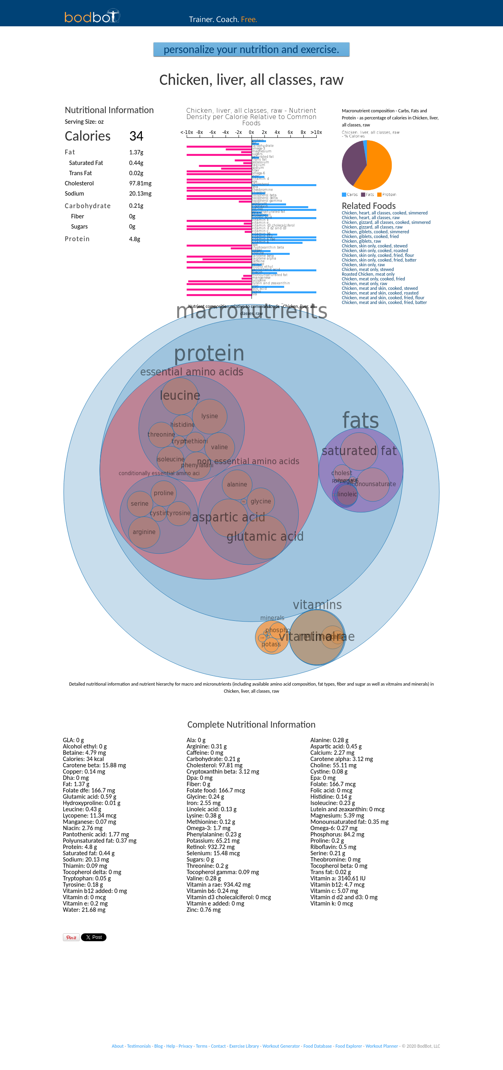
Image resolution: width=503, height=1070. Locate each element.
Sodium (74, 193)
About (118, 1046)
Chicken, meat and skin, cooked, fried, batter (384, 302)
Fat (70, 152)
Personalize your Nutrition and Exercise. (251, 49)
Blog (158, 1046)
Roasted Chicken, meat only (368, 274)
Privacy (186, 1046)
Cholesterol (79, 183)
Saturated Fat (86, 162)
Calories (88, 135)
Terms (201, 1046)
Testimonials (139, 1046)
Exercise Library (244, 1046)
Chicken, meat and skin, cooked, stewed (380, 288)
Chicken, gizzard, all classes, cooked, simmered (386, 222)
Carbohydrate (88, 205)
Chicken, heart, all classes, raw (371, 217)
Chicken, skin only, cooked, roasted (375, 250)
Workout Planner (381, 1046)
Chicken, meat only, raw (364, 283)
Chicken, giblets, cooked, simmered (375, 231)
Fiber (77, 216)
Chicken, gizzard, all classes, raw (372, 227)
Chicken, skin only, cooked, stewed (375, 246)
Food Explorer (349, 1046)
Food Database (317, 1046)
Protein (77, 238)
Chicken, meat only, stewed (368, 269)
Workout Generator (281, 1046)
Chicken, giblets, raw (361, 241)
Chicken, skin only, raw (363, 264)
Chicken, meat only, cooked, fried (373, 279)
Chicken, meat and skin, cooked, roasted (380, 293)
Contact (218, 1046)
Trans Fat (80, 173)
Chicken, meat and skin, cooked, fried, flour (383, 297)
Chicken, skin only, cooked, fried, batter (379, 260)
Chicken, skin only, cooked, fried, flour (378, 255)
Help (170, 1046)
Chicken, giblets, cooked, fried (370, 236)
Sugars (79, 226)
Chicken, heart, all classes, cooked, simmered (385, 213)
